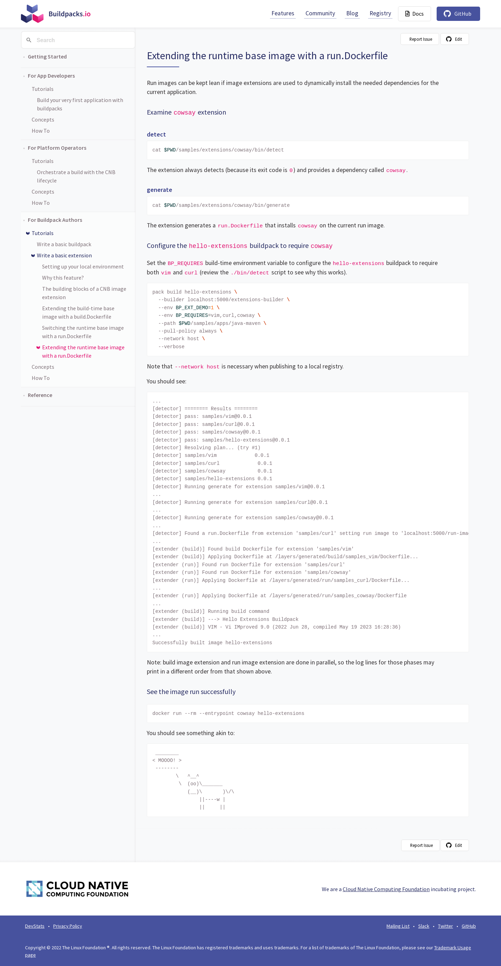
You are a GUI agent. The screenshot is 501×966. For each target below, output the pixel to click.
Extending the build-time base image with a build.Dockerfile (78, 312)
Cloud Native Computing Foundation (386, 889)
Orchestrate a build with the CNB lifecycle (76, 176)
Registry (380, 13)
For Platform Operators (57, 147)
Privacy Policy (67, 926)
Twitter (445, 926)
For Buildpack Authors (55, 219)
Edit (458, 39)
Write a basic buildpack (64, 244)
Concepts (43, 119)
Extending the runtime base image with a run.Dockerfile (83, 351)
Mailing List (398, 926)
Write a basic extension (64, 255)
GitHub (462, 13)
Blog (352, 13)
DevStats (35, 926)
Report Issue (420, 39)
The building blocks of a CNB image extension (84, 293)
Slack (423, 926)
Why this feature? (63, 277)
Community (320, 13)
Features (282, 13)
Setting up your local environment (83, 266)
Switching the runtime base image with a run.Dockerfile (83, 332)
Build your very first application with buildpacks (80, 104)
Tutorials (43, 88)
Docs (414, 13)
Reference (40, 394)
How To (41, 130)
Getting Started (47, 56)
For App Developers (51, 75)
